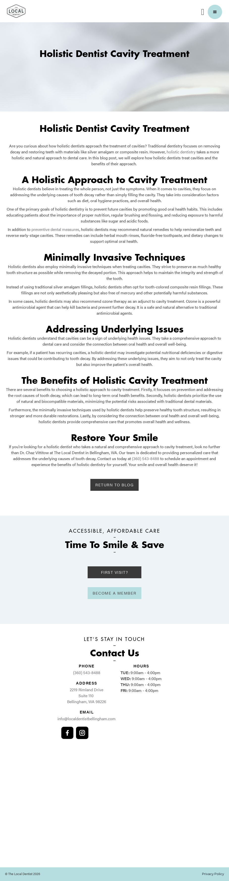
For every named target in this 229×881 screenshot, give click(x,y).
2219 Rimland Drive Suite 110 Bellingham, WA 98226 (86, 695)
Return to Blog (114, 485)
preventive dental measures (55, 229)
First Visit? (114, 572)
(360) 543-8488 (145, 458)
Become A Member (114, 593)
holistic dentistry (181, 152)
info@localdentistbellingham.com (86, 718)
